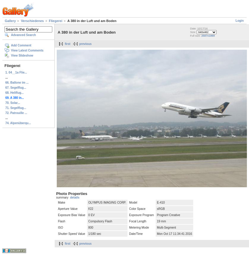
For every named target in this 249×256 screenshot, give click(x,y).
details (75, 197)
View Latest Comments (27, 50)
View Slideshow (22, 55)
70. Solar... (12, 102)
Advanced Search (23, 35)
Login (240, 20)
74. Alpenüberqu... (18, 123)
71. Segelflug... (15, 108)
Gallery (10, 21)
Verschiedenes (32, 21)
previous (85, 44)
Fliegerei (55, 21)
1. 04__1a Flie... (16, 72)
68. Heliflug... (14, 92)
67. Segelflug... (15, 87)
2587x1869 (208, 35)
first (67, 44)
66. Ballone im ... (17, 82)
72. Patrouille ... (16, 113)
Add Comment (21, 45)
